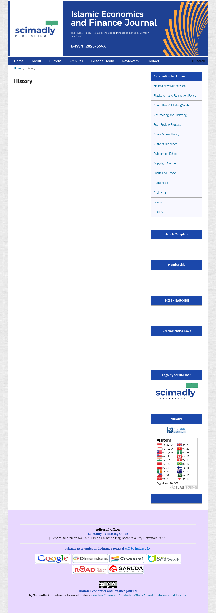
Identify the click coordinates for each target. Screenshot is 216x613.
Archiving (160, 192)
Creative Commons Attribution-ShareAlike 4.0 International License (138, 595)
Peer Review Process (167, 125)
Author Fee (161, 183)
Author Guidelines (165, 144)
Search (198, 61)
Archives (76, 61)
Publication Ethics (165, 154)
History (158, 212)
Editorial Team (102, 61)
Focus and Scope (165, 173)
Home (18, 61)
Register (203, 3)
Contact (153, 61)
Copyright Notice (165, 163)
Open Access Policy (166, 134)
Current (55, 61)
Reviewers (130, 61)
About (36, 61)
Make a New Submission (170, 86)
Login (190, 3)
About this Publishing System (173, 105)
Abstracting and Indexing (170, 115)
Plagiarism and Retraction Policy (175, 95)
